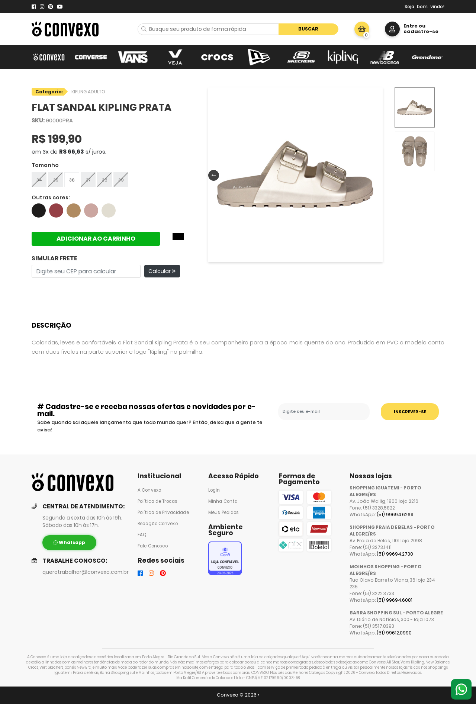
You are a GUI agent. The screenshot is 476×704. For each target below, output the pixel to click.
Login (214, 490)
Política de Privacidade (163, 512)
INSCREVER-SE (410, 412)
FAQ (142, 535)
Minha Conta (223, 501)
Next (376, 175)
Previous (212, 175)
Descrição (51, 325)
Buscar (308, 29)
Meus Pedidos (223, 512)
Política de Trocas (157, 501)
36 (72, 180)
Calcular (162, 271)
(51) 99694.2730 (395, 554)
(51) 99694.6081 (394, 600)
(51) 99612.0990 (394, 633)
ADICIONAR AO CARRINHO (96, 238)
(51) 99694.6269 (395, 514)
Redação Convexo (158, 524)
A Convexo (149, 490)
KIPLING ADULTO (88, 92)
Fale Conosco (153, 546)
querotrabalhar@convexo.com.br (85, 572)
